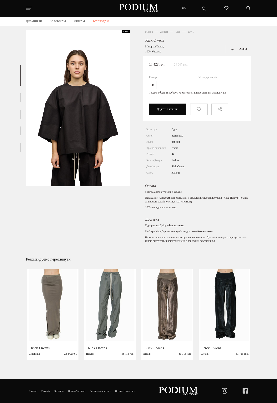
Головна (149, 31)
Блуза (191, 31)
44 (153, 84)
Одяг (177, 31)
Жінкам (164, 31)
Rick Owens (154, 40)
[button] (20, 75)
